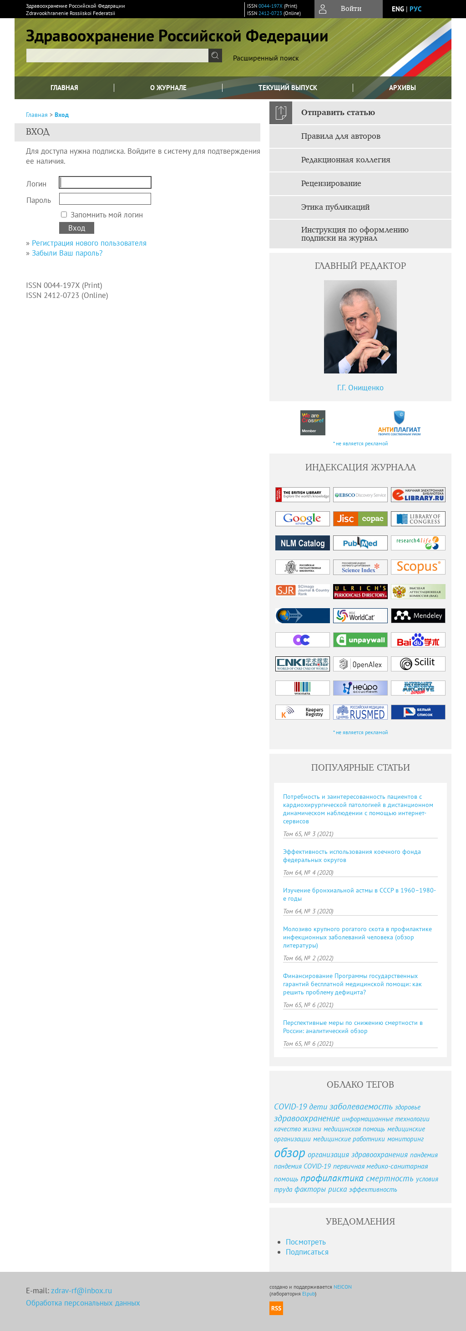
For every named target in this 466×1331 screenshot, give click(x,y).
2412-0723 (270, 13)
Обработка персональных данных (83, 1303)
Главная (64, 87)
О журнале (168, 87)
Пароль (38, 200)
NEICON (343, 1286)
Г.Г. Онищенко (360, 388)
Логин (36, 184)
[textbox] (117, 55)
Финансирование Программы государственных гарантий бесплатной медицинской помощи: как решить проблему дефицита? (352, 984)
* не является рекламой (360, 443)
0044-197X (270, 6)
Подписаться (307, 1252)
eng (398, 9)
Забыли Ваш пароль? (67, 253)
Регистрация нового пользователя (89, 243)
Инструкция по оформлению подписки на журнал (355, 234)
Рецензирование (331, 184)
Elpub (308, 1293)
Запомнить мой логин (107, 215)
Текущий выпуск (287, 87)
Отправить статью (338, 113)
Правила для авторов (340, 136)
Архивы (402, 87)
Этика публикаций (335, 207)
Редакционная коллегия (345, 160)
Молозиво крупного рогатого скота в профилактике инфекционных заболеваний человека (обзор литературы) (357, 937)
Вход (62, 115)
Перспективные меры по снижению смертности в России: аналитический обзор (353, 1026)
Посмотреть (306, 1242)
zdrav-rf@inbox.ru (81, 1291)
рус (415, 9)
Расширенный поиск (266, 57)
